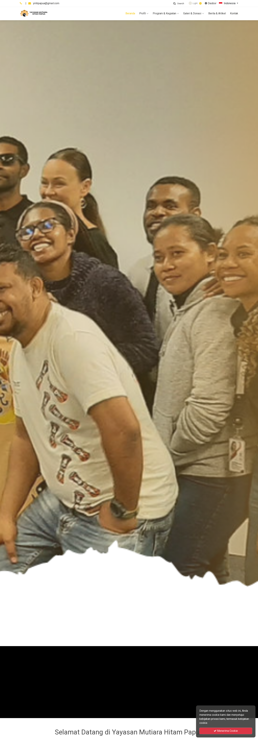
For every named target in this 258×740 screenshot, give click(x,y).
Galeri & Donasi (193, 13)
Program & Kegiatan (166, 13)
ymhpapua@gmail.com (46, 3)
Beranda (130, 13)
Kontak (234, 13)
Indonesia (227, 3)
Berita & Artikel (217, 13)
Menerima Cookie (226, 730)
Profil (144, 13)
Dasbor (210, 3)
